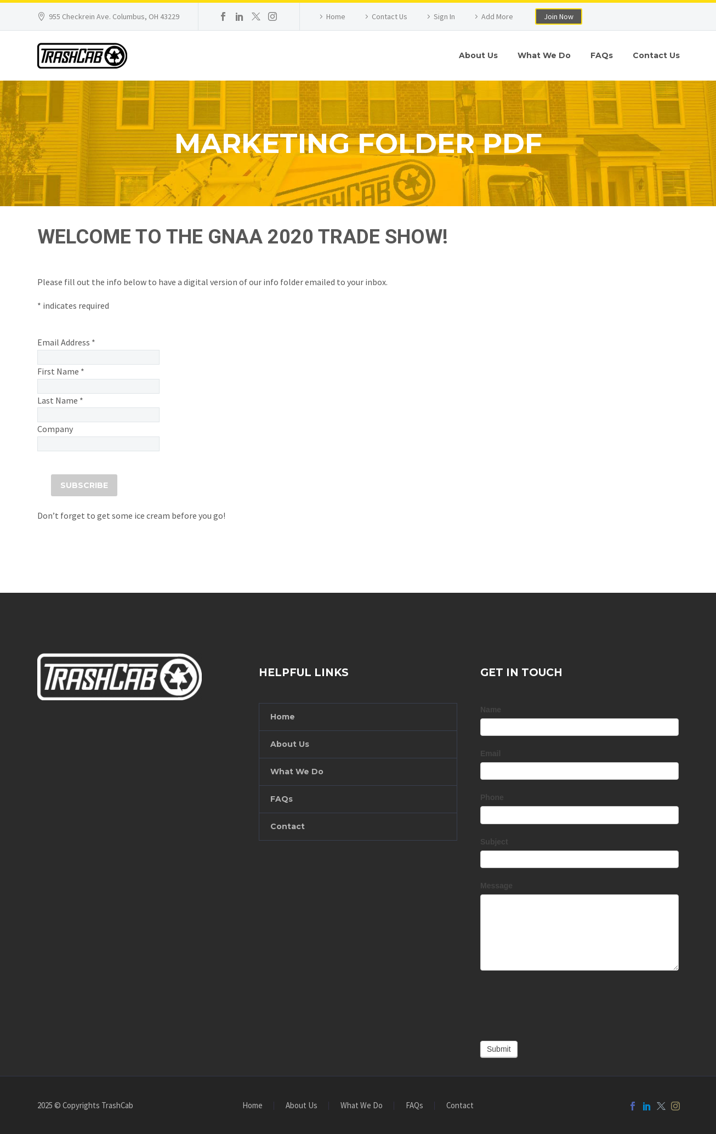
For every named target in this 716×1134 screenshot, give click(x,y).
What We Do (544, 55)
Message (496, 885)
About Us (478, 55)
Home (335, 16)
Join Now (558, 16)
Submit (499, 1049)
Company (55, 428)
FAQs (601, 55)
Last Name (60, 400)
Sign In (444, 16)
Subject (494, 841)
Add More (497, 16)
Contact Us (389, 16)
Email (490, 753)
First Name (60, 371)
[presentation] (563, 1003)
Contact (287, 826)
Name (490, 709)
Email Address (66, 342)
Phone (492, 797)
